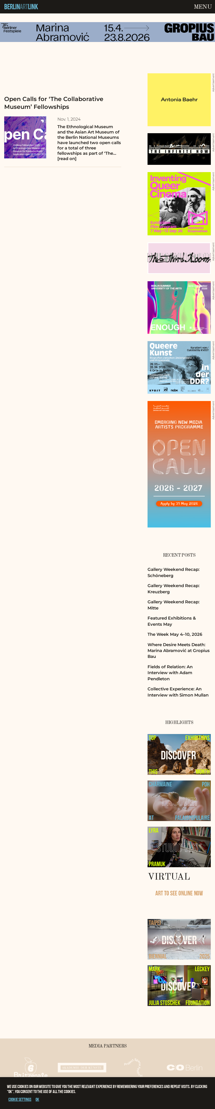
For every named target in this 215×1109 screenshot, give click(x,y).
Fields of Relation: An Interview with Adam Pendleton (170, 672)
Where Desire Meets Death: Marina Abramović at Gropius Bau (179, 650)
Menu (203, 7)
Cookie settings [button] (19, 1099)
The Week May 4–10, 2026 (175, 634)
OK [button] (37, 1099)
